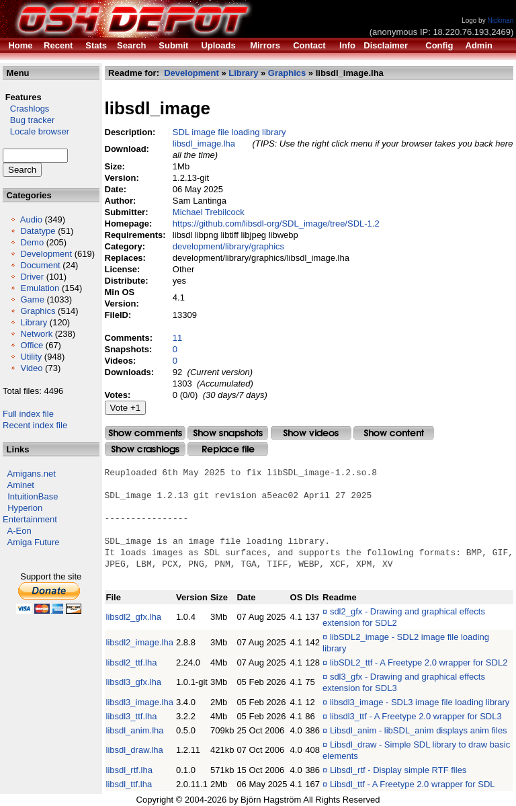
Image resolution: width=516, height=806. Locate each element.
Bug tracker (28, 120)
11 (177, 338)
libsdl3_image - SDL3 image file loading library (419, 702)
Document (40, 265)
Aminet (20, 485)
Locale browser (36, 131)
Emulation (39, 288)
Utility (31, 357)
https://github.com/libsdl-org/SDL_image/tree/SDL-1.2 (276, 223)
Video (31, 368)
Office (31, 345)
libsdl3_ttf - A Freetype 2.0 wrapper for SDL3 (416, 716)
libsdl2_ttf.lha (131, 662)
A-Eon (19, 531)
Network (36, 334)
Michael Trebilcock (209, 212)
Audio (31, 219)
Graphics (37, 311)
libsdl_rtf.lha (129, 770)
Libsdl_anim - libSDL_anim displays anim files (418, 730)
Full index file (28, 414)
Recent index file (35, 425)
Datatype (37, 231)
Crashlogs (26, 109)
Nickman (500, 20)
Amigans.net (31, 474)
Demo (32, 242)
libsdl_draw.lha (134, 750)
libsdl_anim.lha (135, 730)
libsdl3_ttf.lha (131, 716)
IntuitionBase (32, 496)
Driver (32, 277)
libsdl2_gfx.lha (133, 617)
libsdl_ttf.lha (129, 784)
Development (46, 254)
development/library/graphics (228, 246)
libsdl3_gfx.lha (133, 682)
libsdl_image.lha (204, 143)
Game (32, 299)
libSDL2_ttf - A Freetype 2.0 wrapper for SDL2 (418, 662)
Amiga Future (33, 542)
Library (33, 322)
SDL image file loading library (229, 132)
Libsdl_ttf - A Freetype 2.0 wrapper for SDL (412, 784)
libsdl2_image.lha (139, 642)
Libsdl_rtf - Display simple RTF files (398, 770)
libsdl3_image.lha (139, 702)
